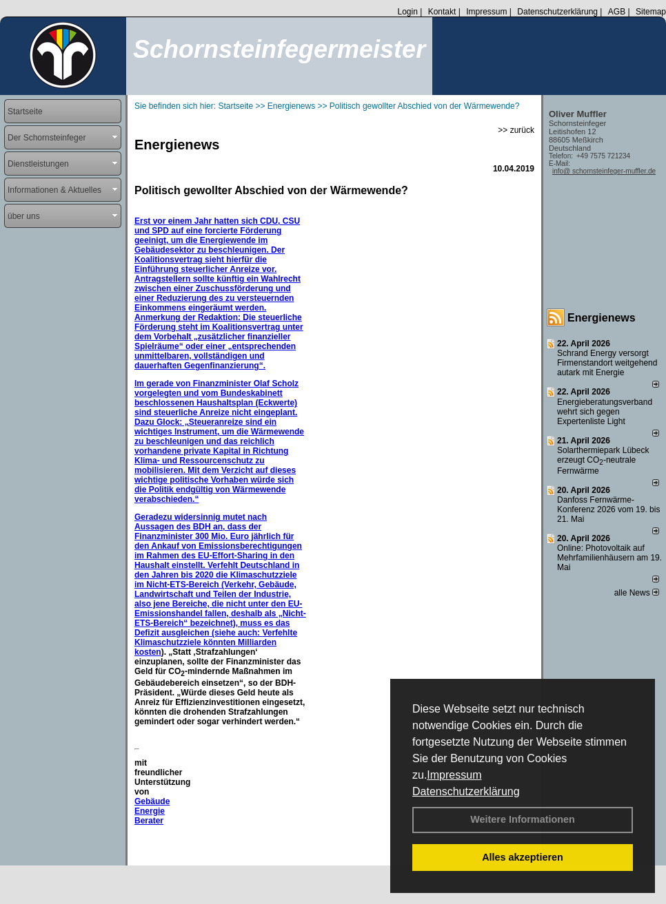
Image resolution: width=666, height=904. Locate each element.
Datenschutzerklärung (466, 791)
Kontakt (442, 12)
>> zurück (516, 130)
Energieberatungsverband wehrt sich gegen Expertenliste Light (604, 411)
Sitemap (651, 12)
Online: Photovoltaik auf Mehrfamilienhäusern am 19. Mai (609, 557)
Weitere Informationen (522, 819)
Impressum (454, 775)
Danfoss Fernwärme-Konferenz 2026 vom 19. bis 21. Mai (608, 509)
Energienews (601, 318)
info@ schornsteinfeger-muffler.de (604, 171)
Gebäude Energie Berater (152, 811)
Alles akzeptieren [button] (522, 857)
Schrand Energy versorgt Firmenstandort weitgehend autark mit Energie (607, 362)
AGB (616, 12)
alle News (636, 593)
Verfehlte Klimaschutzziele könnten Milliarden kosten (215, 642)
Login (407, 12)
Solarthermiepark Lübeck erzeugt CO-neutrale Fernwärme (603, 460)
